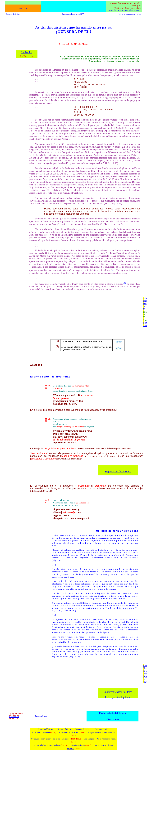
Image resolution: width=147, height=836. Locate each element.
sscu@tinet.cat (14, 717)
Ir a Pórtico (26, 52)
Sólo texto (23, 8)
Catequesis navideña (41, 732)
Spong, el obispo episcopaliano (47, 745)
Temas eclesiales (82, 729)
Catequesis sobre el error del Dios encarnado (50, 739)
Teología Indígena (77, 745)
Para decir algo (41, 716)
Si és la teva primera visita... (130, 14)
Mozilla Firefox (116, 10)
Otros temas (112, 719)
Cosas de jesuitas (102, 729)
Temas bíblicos (64, 729)
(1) (113, 269)
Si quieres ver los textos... (118, 471)
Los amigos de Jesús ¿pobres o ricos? (100, 739)
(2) (125, 283)
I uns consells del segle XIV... (73, 14)
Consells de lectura (13, 14)
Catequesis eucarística (68, 732)
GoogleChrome (132, 10)
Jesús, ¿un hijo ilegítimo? (118, 697)
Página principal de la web (112, 713)
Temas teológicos (45, 729)
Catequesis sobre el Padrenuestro (101, 732)
